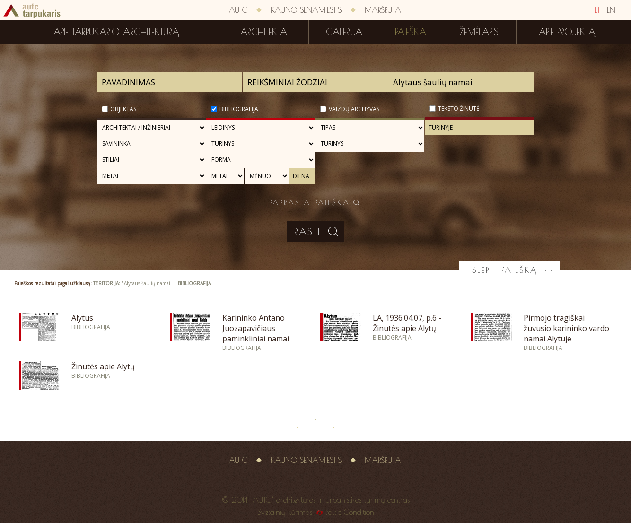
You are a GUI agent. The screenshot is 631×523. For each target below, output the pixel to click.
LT (597, 10)
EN (611, 10)
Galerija (344, 31)
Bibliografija (238, 109)
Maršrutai (384, 10)
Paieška (410, 31)
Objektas (123, 109)
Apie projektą (567, 31)
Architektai (264, 31)
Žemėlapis (479, 31)
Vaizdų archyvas (354, 109)
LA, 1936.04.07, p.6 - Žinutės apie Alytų (407, 323)
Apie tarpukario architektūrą (116, 31)
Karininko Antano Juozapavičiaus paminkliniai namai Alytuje (255, 333)
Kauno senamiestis (306, 10)
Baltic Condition (349, 512)
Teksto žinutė (459, 109)
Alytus (82, 318)
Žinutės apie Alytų (103, 366)
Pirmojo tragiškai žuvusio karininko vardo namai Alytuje (566, 328)
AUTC (238, 10)
